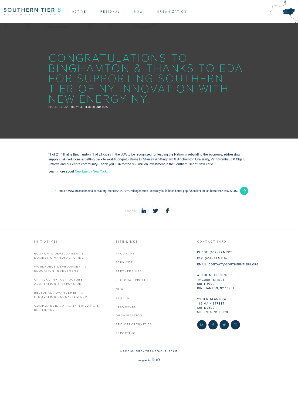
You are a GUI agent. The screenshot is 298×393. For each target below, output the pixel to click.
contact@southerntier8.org (233, 264)
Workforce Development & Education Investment (60, 269)
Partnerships (129, 271)
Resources (126, 306)
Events (122, 298)
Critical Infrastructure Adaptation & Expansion (58, 282)
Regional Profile (132, 280)
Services (124, 262)
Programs (125, 253)
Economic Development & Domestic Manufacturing (59, 256)
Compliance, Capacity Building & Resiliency (66, 308)
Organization (129, 315)
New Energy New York (91, 171)
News (121, 289)
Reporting (126, 333)
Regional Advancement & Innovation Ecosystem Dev (61, 295)
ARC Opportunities (134, 324)
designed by (149, 360)
